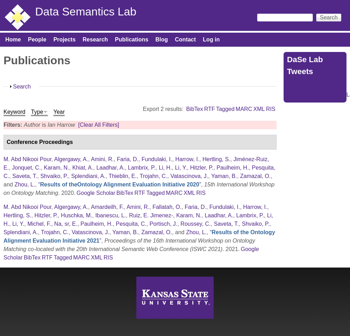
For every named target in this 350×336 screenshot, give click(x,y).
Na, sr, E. (65, 224)
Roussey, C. (196, 224)
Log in (211, 39)
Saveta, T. (24, 176)
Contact (185, 39)
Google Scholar (96, 193)
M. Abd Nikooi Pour (27, 159)
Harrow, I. (187, 159)
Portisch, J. (163, 224)
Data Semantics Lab (85, 11)
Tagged (225, 109)
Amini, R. (102, 159)
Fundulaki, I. (157, 159)
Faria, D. (127, 159)
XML (259, 109)
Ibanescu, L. (110, 215)
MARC (244, 109)
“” (119, 184)
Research (95, 39)
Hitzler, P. (201, 168)
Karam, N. (56, 168)
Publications (131, 39)
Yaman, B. (224, 176)
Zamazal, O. (255, 176)
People (37, 39)
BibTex (194, 109)
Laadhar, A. (110, 168)
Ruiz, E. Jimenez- (151, 215)
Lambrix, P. (142, 168)
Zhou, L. (24, 184)
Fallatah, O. (167, 207)
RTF (209, 109)
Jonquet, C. (26, 168)
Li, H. (165, 168)
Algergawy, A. (71, 159)
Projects (64, 39)
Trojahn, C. (154, 176)
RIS (271, 109)
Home (13, 39)
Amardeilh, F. (107, 207)
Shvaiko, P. (54, 176)
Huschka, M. (76, 215)
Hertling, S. (216, 159)
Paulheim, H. (232, 168)
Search (22, 87)
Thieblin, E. (123, 176)
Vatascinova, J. (189, 176)
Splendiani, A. (88, 176)
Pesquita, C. (131, 224)
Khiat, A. (82, 168)
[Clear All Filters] (98, 125)
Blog (161, 39)
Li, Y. (181, 168)
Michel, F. (39, 224)
